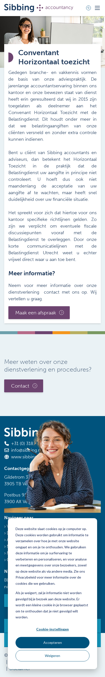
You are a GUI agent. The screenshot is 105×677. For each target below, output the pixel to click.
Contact (20, 386)
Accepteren (52, 642)
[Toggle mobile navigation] (97, 8)
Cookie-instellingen (52, 629)
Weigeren (52, 656)
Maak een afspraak (35, 313)
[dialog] (52, 593)
